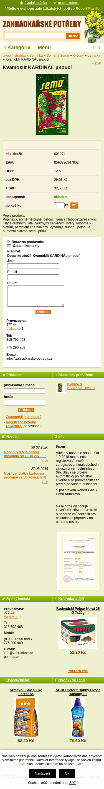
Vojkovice (13, 328)
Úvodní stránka (14, 55)
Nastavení (42, 773)
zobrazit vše (78, 671)
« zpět (96, 63)
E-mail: (12, 272)
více (45, 460)
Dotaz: (12, 283)
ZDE (72, 783)
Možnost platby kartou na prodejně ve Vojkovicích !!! (25, 475)
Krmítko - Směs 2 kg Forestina (26, 692)
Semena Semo (58, 55)
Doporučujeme (18, 680)
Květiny (78, 55)
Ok (67, 773)
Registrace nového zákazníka (21, 424)
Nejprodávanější (71, 599)
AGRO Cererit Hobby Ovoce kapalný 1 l (77, 692)
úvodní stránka (36, 3)
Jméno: (12, 261)
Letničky (94, 55)
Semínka (36, 55)
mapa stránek (68, 3)
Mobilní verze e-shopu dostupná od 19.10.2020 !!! (25, 454)
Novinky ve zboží (72, 680)
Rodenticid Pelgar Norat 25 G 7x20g (78, 611)
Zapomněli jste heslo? (24, 417)
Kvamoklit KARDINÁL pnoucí (81, 386)
